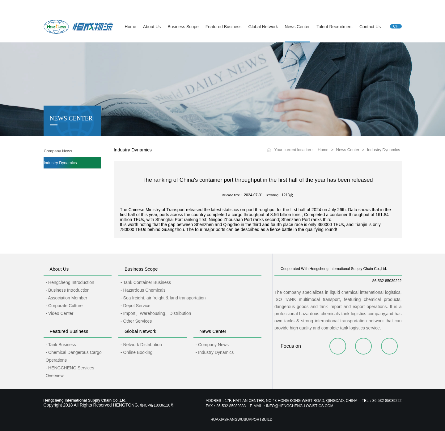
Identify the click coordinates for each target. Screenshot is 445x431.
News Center (297, 26)
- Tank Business (61, 344)
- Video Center (60, 313)
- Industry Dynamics (215, 352)
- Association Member (66, 297)
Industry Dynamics (60, 162)
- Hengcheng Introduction (70, 282)
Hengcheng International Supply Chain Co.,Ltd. (82, 6)
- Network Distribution (141, 344)
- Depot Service (135, 305)
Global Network (263, 26)
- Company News (212, 344)
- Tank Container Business (146, 282)
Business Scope (182, 26)
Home (130, 26)
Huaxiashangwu (227, 419)
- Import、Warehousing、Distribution (156, 313)
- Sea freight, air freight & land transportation (163, 297)
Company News (58, 151)
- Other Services (136, 321)
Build (266, 419)
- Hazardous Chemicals (143, 290)
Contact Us (370, 26)
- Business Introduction (68, 290)
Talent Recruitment (334, 26)
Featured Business (224, 26)
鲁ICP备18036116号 (157, 405)
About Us (152, 26)
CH (395, 26)
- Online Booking (137, 352)
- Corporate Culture (64, 305)
